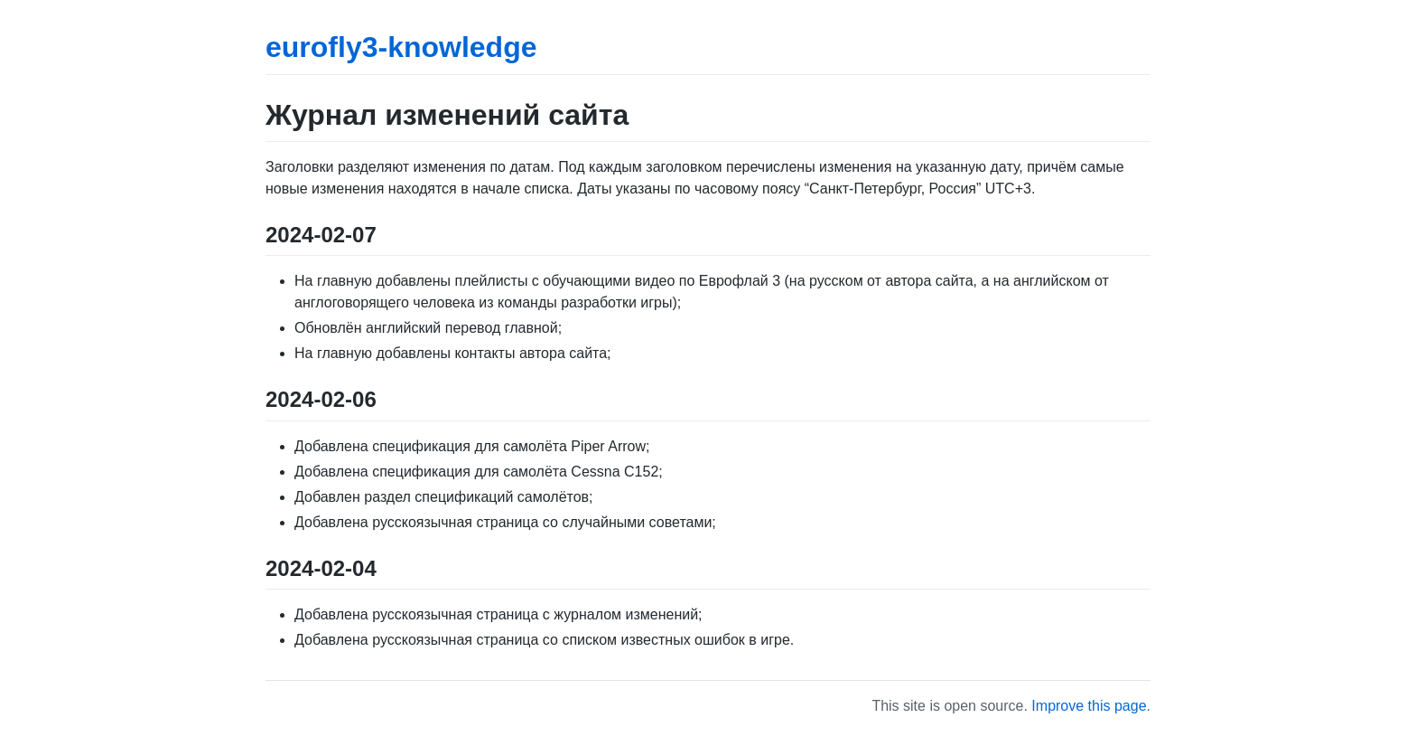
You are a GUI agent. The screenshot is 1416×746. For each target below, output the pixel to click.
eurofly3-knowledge (401, 47)
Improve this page (1088, 705)
